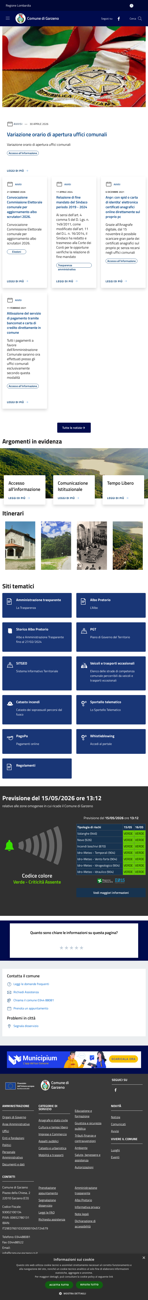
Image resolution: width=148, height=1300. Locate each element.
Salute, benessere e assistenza (87, 1157)
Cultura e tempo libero (53, 1127)
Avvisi (18, 124)
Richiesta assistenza (52, 1219)
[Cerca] (140, 18)
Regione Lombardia (18, 5)
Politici (6, 1145)
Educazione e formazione (83, 1113)
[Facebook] (117, 18)
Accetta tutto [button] (59, 1284)
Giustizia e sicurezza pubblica (88, 1126)
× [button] (143, 1257)
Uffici (5, 1131)
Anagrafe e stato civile (53, 1120)
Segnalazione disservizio (47, 1203)
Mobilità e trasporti (51, 1155)
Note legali (82, 1214)
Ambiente (81, 1148)
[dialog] (74, 1277)
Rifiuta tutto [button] (89, 1284)
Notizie (115, 1117)
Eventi (115, 1157)
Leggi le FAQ (47, 1212)
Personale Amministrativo (12, 1155)
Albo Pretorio (83, 1200)
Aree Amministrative (16, 1124)
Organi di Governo (14, 1117)
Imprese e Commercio (53, 1134)
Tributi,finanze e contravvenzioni (85, 1138)
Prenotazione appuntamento (48, 1190)
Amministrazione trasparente (86, 1190)
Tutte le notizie (74, 427)
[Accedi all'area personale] (131, 5)
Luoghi (115, 1150)
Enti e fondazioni (13, 1138)
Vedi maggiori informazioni (111, 892)
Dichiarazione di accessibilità (85, 1224)
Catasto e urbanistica (52, 1148)
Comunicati (118, 1124)
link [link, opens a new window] (111, 1276)
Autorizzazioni (84, 1167)
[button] (74, 1293)
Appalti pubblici (49, 1141)
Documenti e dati (13, 1164)
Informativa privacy (87, 1207)
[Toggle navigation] (7, 18)
